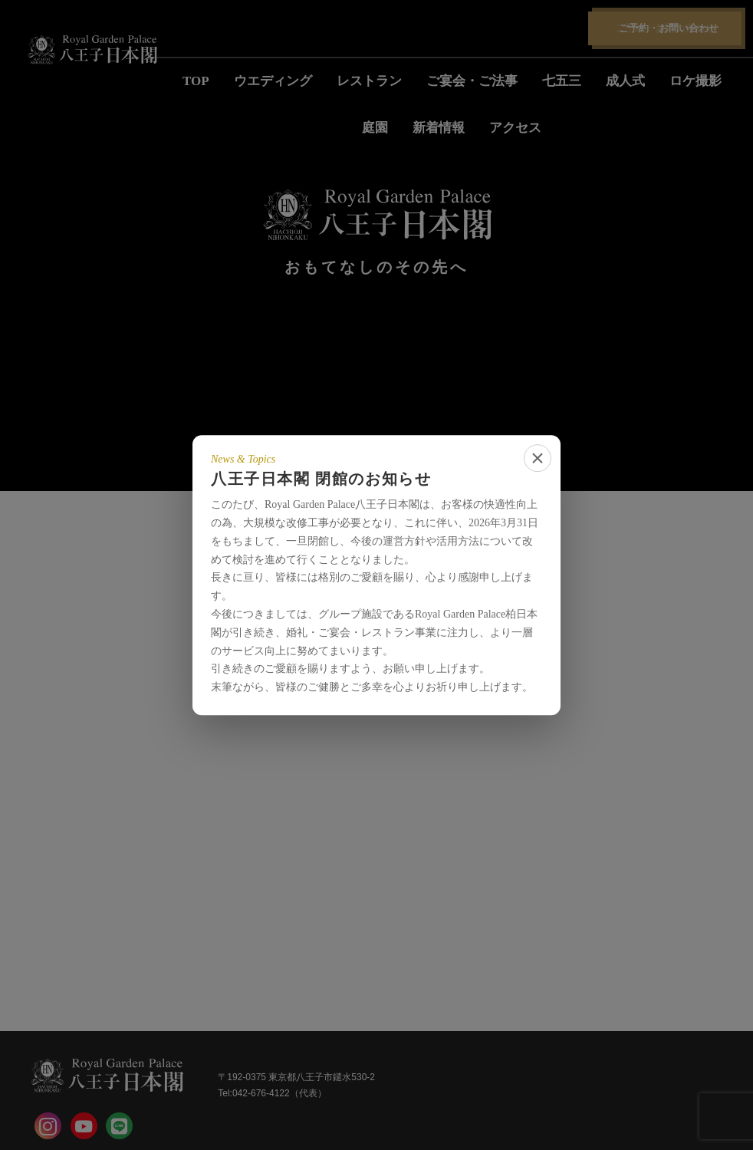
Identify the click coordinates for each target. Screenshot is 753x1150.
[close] (537, 458)
